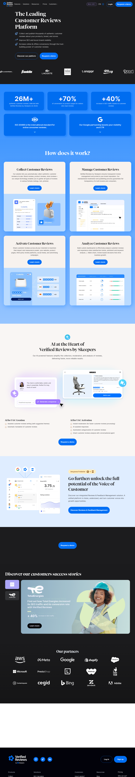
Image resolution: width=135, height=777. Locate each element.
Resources (36, 4)
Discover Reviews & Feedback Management (89, 510)
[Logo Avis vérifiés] (8, 4)
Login (110, 4)
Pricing (120, 772)
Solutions (27, 4)
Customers (53, 4)
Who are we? (122, 776)
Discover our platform (26, 56)
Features (18, 4)
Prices (45, 4)
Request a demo (124, 4)
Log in (106, 759)
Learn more (34, 626)
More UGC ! (92, 4)
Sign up (120, 759)
